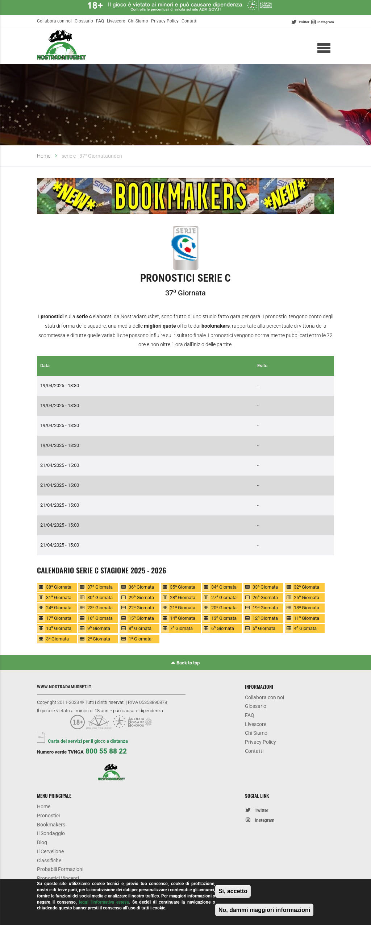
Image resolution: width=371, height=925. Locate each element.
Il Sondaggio (51, 834)
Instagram (325, 22)
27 (224, 597)
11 (306, 618)
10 (58, 628)
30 (100, 597)
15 (141, 618)
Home (43, 156)
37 (100, 587)
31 (58, 597)
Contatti (189, 21)
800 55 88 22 (106, 751)
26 (265, 597)
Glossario (84, 21)
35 (182, 587)
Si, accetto (232, 891)
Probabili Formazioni (60, 870)
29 (141, 597)
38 (58, 587)
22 (141, 608)
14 (182, 618)
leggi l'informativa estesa (104, 902)
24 (58, 608)
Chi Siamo (138, 21)
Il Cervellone (50, 852)
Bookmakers (51, 825)
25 (306, 597)
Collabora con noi (54, 21)
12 (265, 618)
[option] (185, 197)
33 (265, 587)
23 (100, 608)
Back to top (188, 662)
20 (224, 608)
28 (182, 597)
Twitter (303, 22)
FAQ (100, 21)
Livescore (116, 21)
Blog (42, 843)
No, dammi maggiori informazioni (264, 910)
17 (58, 618)
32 (306, 587)
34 (224, 587)
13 (224, 618)
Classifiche (49, 861)
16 (100, 618)
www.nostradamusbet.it (64, 686)
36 (141, 587)
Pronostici (48, 816)
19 (265, 608)
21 (182, 608)
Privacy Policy (165, 21)
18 (306, 608)
